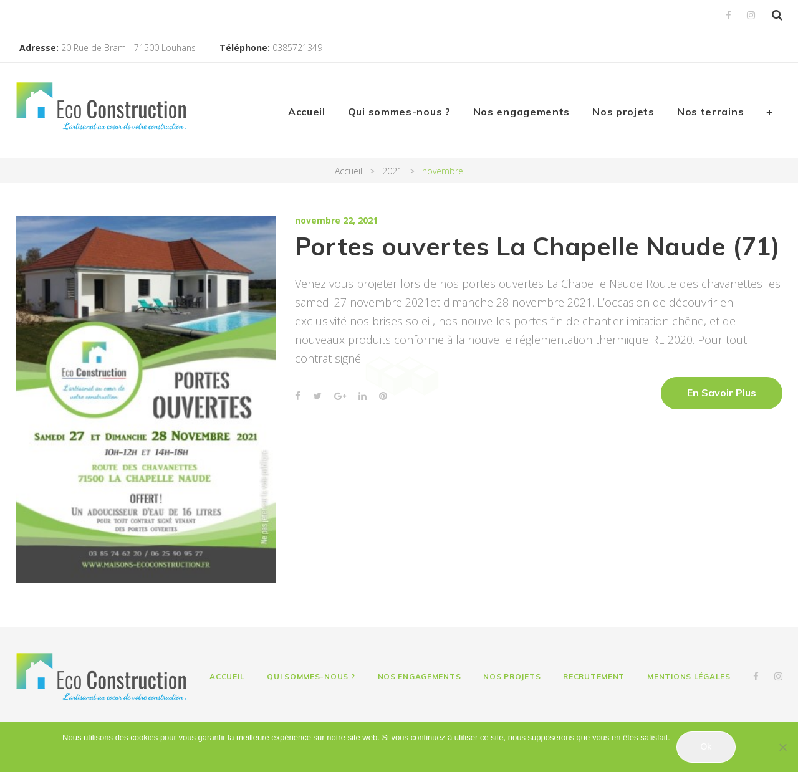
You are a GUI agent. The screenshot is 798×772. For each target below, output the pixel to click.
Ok (705, 746)
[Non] (782, 747)
